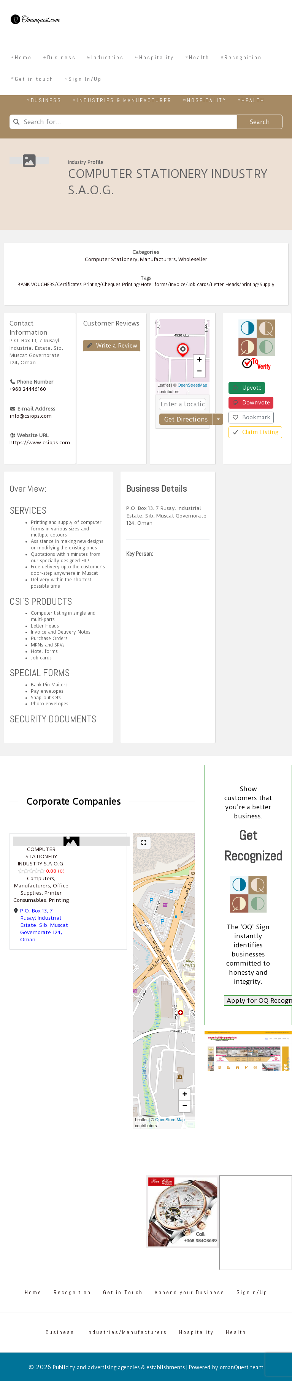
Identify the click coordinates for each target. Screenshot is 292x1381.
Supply (267, 284)
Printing (59, 900)
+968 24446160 (28, 389)
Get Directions (186, 419)
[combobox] (123, 122)
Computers (40, 878)
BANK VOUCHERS (36, 284)
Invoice (178, 284)
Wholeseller (192, 259)
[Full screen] (144, 843)
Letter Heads (225, 284)
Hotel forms (154, 284)
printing (249, 284)
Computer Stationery (111, 259)
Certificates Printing (78, 284)
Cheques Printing (120, 284)
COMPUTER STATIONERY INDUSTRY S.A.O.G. (41, 856)
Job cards (198, 284)
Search (259, 122)
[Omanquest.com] (35, 20)
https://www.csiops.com (40, 442)
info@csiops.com (31, 416)
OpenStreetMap (192, 385)
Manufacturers (158, 259)
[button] (199, 360)
